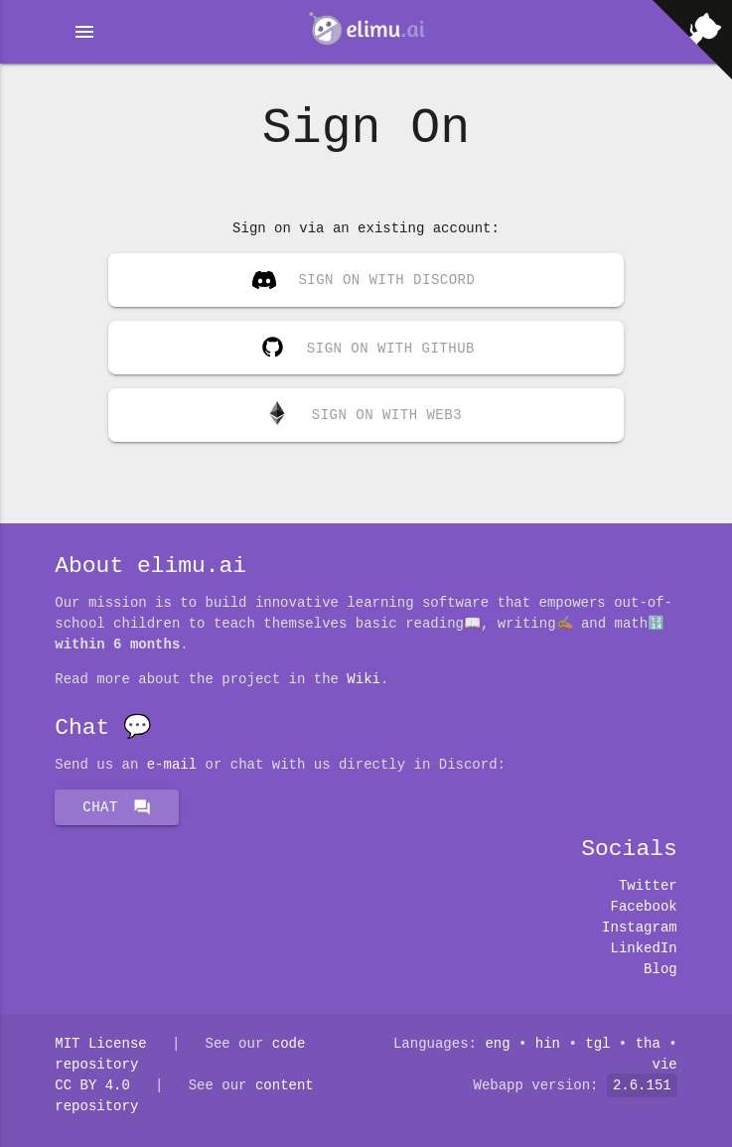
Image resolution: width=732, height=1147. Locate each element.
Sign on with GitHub (363, 342)
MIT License (100, 1044)
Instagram (639, 928)
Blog (660, 969)
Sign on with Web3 (363, 414)
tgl (597, 1044)
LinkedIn (644, 948)
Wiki (363, 679)
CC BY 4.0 (92, 1085)
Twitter (648, 886)
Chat (116, 807)
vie (665, 1065)
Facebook (644, 907)
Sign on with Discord (364, 281)
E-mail (172, 765)
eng (497, 1044)
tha (648, 1044)
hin (547, 1044)
